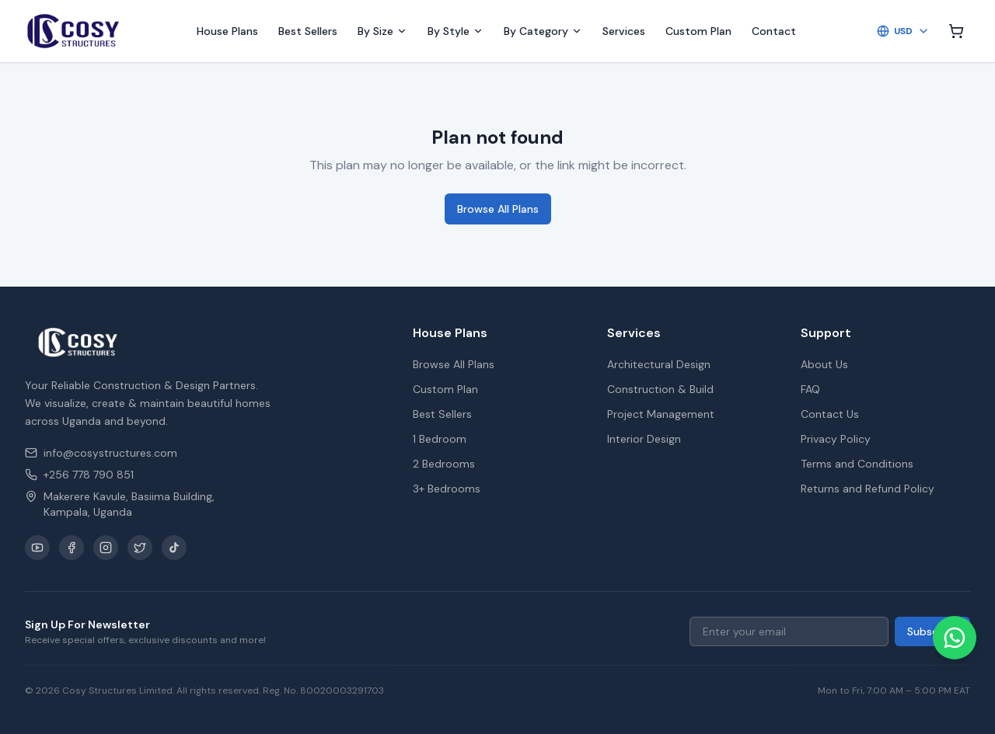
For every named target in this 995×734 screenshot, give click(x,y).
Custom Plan (698, 31)
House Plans (227, 31)
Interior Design (644, 439)
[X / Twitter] (139, 547)
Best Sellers (307, 31)
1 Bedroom (439, 439)
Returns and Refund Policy (867, 489)
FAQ (810, 389)
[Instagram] (105, 547)
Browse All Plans (498, 209)
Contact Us (830, 414)
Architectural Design (658, 364)
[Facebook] (71, 547)
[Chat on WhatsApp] (954, 637)
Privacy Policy (836, 439)
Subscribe (932, 631)
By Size (382, 31)
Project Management (660, 414)
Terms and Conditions (857, 464)
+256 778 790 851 (79, 475)
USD (903, 31)
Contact (774, 31)
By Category (543, 31)
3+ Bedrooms (446, 489)
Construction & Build (660, 389)
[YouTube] (37, 547)
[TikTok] (174, 547)
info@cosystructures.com (101, 453)
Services (623, 31)
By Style (456, 31)
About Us (824, 364)
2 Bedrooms (444, 464)
